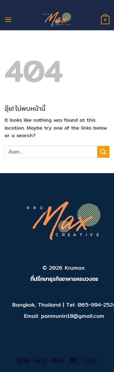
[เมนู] (8, 19)
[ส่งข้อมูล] (103, 152)
